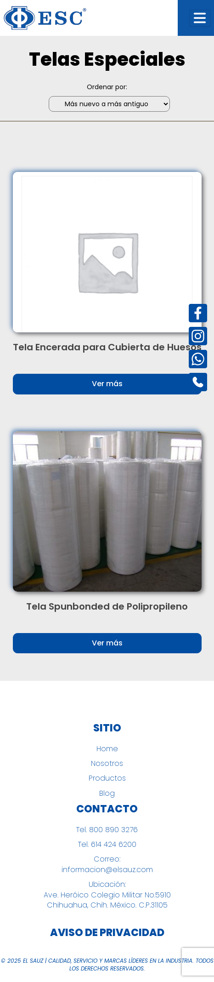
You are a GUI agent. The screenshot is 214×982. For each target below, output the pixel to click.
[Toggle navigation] (200, 18)
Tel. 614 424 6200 (107, 844)
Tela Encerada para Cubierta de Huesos (107, 347)
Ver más (107, 383)
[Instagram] (198, 336)
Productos (107, 778)
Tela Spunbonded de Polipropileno (107, 606)
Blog (107, 793)
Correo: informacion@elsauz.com (107, 864)
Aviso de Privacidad (107, 933)
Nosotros (107, 764)
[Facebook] (198, 313)
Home (107, 749)
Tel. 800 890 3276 (107, 830)
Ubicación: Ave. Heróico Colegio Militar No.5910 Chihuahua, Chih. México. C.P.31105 (107, 894)
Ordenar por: (107, 87)
